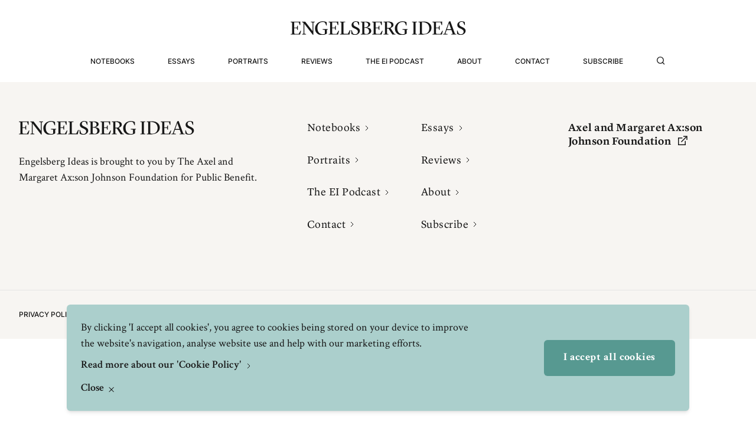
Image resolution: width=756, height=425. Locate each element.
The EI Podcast (395, 61)
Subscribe (603, 61)
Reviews (317, 61)
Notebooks (112, 61)
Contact (532, 61)
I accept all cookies (609, 357)
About (469, 61)
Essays (181, 61)
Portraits (248, 61)
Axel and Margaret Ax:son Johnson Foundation (635, 134)
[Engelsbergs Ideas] (378, 28)
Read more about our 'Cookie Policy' (162, 365)
